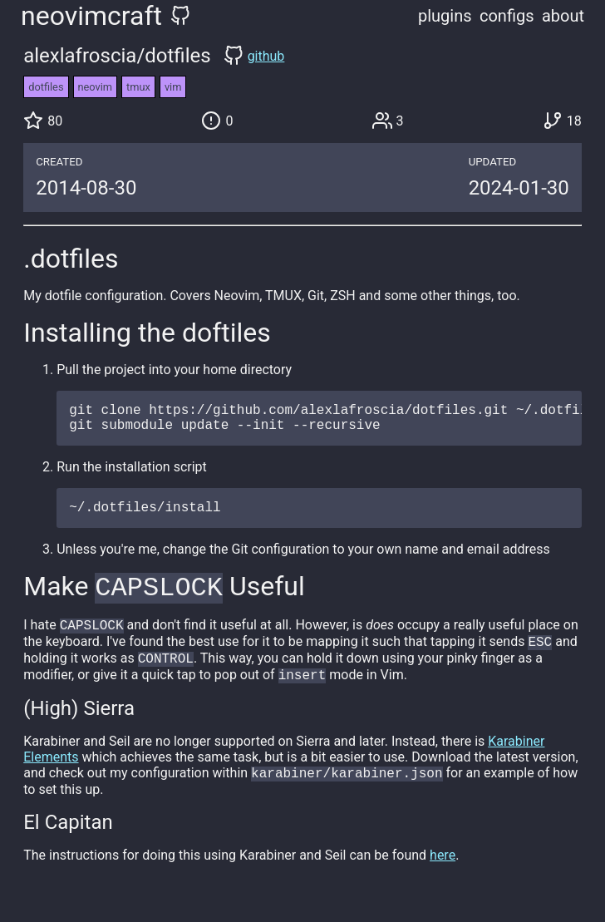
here (442, 876)
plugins (445, 16)
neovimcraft (91, 16)
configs (507, 16)
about (563, 16)
